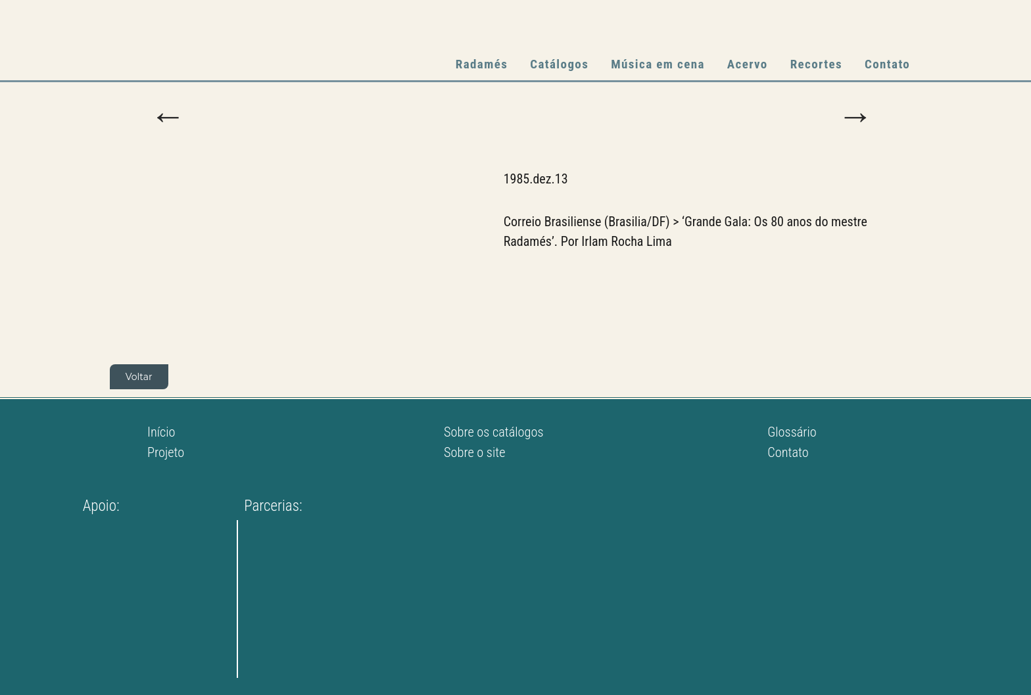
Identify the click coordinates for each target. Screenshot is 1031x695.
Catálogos (559, 64)
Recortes (816, 64)
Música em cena (658, 64)
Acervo (747, 64)
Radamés (482, 64)
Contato (887, 64)
